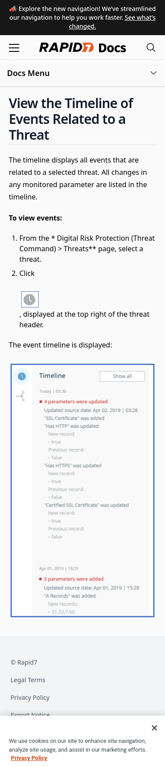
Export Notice (30, 715)
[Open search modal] (151, 47)
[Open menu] (14, 47)
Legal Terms (28, 680)
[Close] (154, 734)
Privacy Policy (30, 697)
